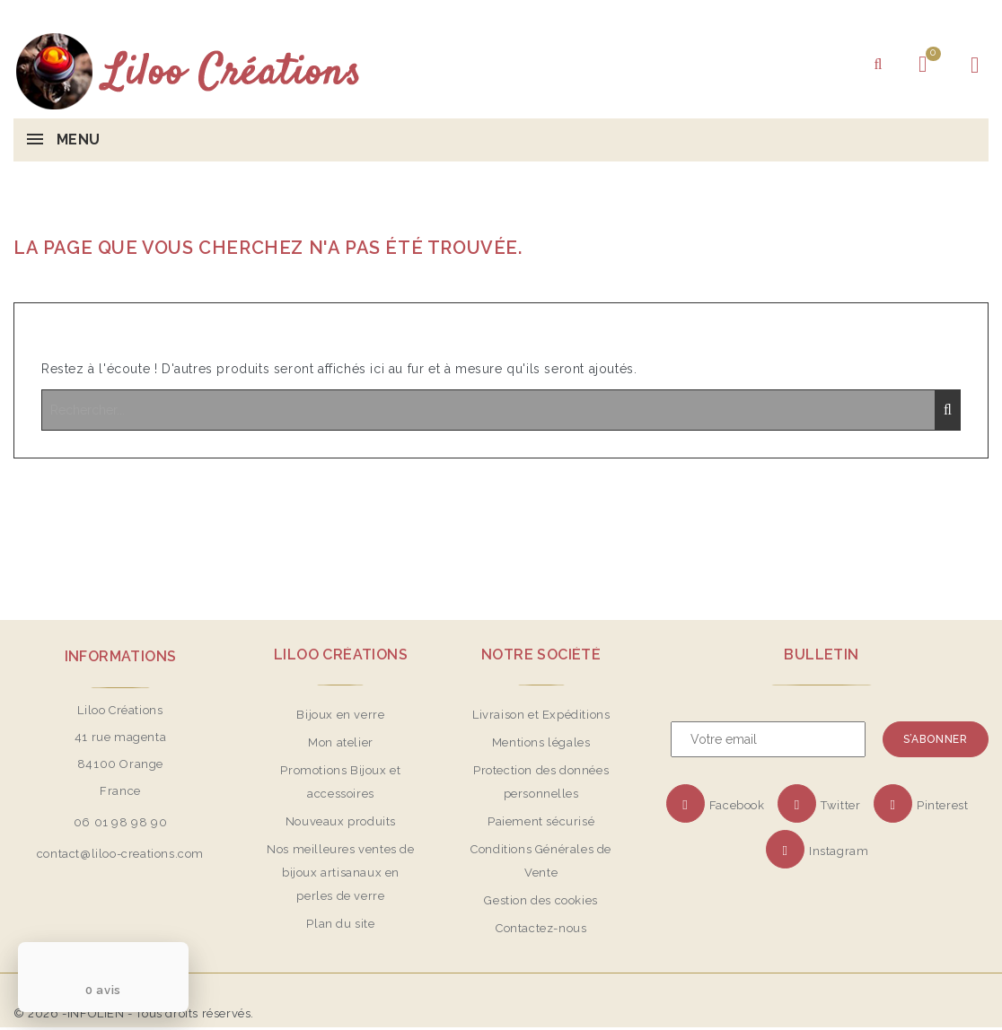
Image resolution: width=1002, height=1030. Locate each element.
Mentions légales (541, 742)
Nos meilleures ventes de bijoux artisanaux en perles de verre (340, 872)
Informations (121, 656)
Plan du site (340, 923)
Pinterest (942, 805)
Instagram (838, 851)
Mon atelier (341, 742)
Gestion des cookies (540, 900)
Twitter (840, 805)
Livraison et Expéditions (541, 714)
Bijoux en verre (340, 714)
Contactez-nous (541, 928)
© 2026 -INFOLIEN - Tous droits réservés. (133, 1013)
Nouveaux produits (341, 821)
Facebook (737, 805)
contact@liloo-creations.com (120, 853)
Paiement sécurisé (541, 821)
